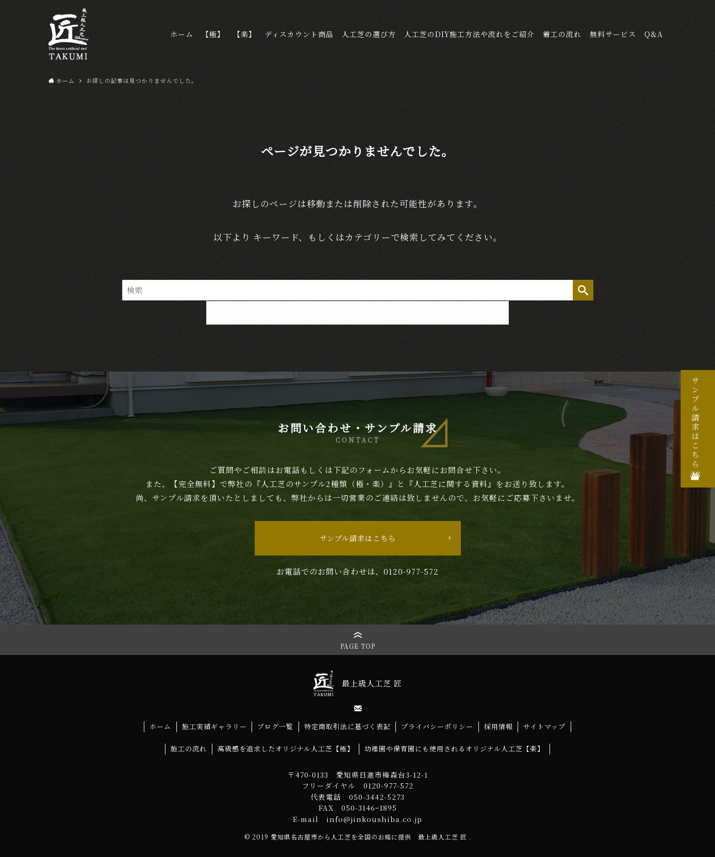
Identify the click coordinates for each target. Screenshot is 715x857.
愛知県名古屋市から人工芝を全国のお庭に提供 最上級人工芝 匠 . (371, 836)
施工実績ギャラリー (214, 726)
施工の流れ (189, 748)
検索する (583, 290)
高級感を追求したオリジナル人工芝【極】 (286, 748)
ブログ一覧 (275, 726)
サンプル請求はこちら (358, 538)
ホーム (160, 726)
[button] (357, 640)
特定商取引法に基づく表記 (347, 726)
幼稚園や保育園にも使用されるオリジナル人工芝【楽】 (454, 748)
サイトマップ (544, 726)
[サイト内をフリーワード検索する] (357, 290)
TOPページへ (357, 313)
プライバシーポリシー (437, 726)
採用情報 (498, 726)
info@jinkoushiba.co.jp (374, 819)
